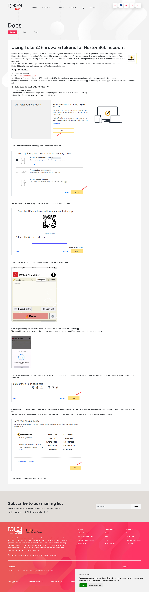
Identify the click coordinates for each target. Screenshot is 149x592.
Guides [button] (72, 7)
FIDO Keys (129, 544)
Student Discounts (85, 536)
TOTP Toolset (110, 544)
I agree (83, 585)
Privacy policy (14, 582)
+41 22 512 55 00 (13, 571)
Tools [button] (61, 7)
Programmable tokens (133, 540)
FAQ (106, 540)
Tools (36, 32)
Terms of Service (35, 582)
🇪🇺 (121, 5)
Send (136, 507)
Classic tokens (131, 536)
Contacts (92, 7)
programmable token (28, 75)
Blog (82, 7)
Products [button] (46, 7)
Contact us (82, 544)
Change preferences (95, 585)
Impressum (56, 582)
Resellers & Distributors (86, 540)
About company (83, 533)
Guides (12, 32)
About (34, 7)
